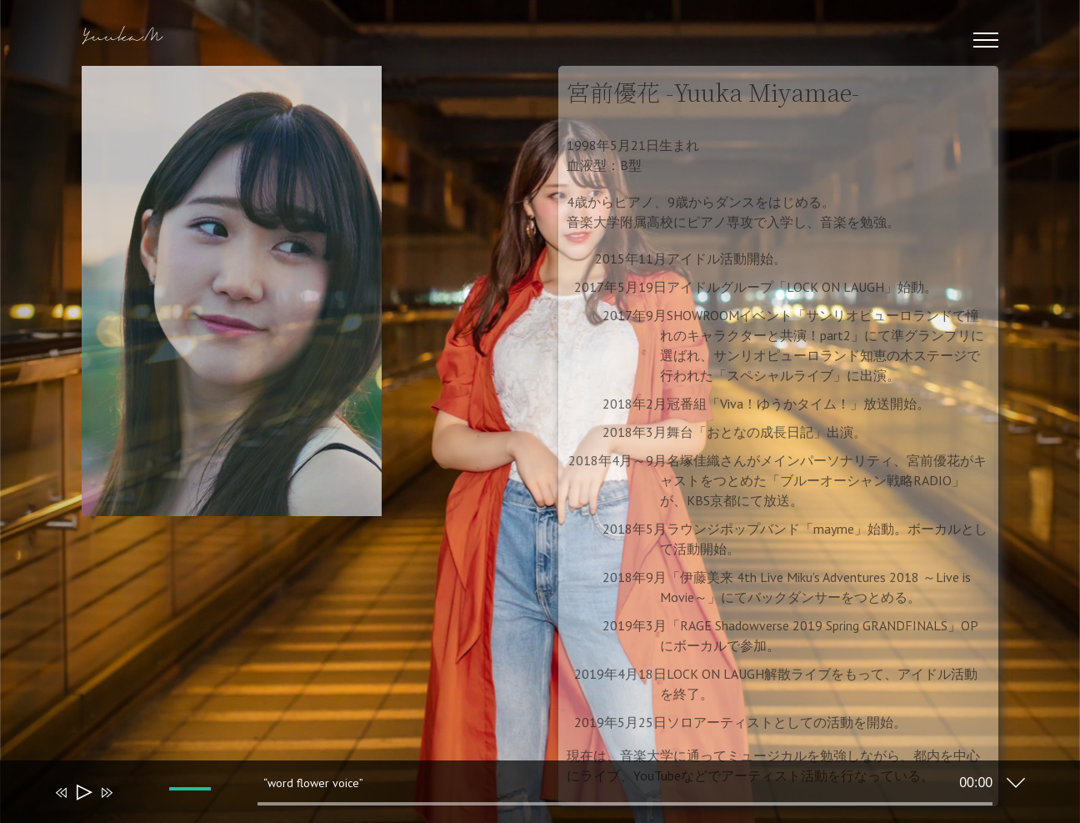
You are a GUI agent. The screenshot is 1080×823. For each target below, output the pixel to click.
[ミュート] (130, 803)
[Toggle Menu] (986, 40)
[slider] (625, 803)
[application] (527, 795)
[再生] (82, 792)
